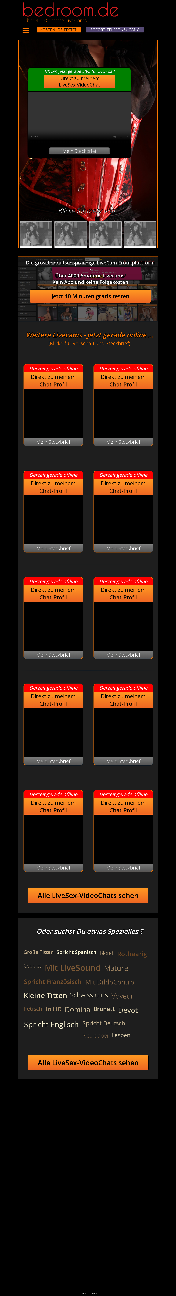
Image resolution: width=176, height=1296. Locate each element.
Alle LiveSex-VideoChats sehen (88, 895)
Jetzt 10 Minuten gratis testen (90, 296)
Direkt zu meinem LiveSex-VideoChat (79, 81)
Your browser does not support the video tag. (79, 117)
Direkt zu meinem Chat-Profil (53, 380)
